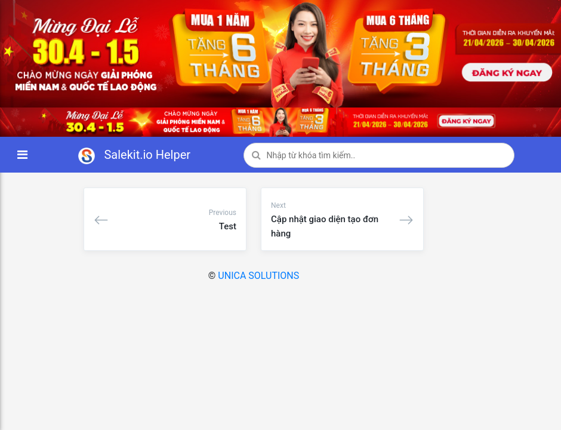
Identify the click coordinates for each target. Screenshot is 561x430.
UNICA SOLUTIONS (258, 275)
